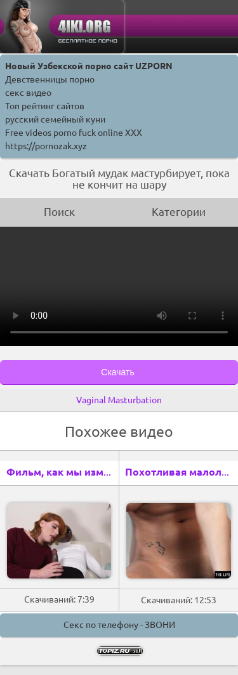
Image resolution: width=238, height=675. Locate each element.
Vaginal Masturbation (119, 400)
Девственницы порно (50, 79)
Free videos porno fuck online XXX (73, 133)
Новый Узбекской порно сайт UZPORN (89, 66)
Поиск (59, 212)
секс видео (28, 93)
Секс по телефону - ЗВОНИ (119, 625)
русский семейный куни (55, 119)
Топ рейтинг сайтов (44, 106)
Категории (179, 212)
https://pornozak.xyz (46, 146)
